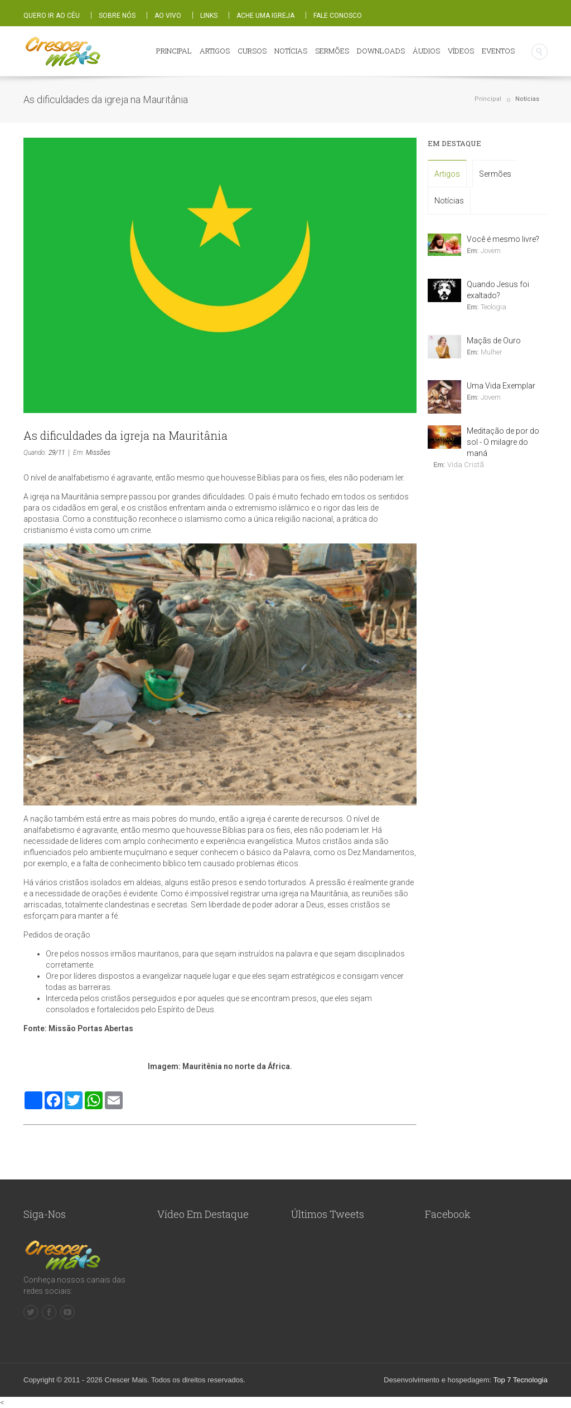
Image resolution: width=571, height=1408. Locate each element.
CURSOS (252, 51)
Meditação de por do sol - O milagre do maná (503, 442)
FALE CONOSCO (337, 16)
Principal (488, 99)
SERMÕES (332, 51)
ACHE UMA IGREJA (265, 16)
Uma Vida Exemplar (501, 385)
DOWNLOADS (381, 51)
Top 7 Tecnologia (520, 1380)
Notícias (527, 99)
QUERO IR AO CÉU (51, 16)
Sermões (495, 173)
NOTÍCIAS (290, 51)
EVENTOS (498, 51)
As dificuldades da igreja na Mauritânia (125, 435)
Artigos (447, 173)
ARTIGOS (215, 51)
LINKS (208, 16)
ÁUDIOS (426, 51)
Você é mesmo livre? (503, 239)
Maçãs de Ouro (494, 340)
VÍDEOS (461, 51)
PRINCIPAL (174, 51)
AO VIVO (167, 16)
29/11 (57, 453)
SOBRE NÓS (117, 16)
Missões (98, 453)
